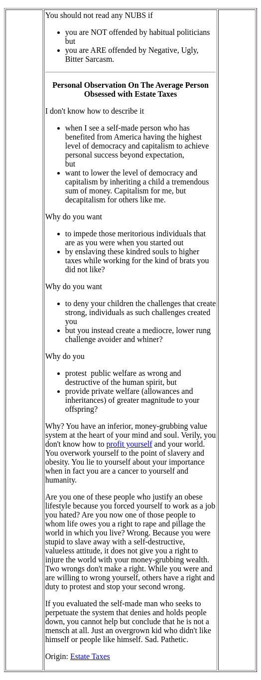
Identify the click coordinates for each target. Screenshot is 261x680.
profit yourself (129, 444)
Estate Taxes (90, 656)
